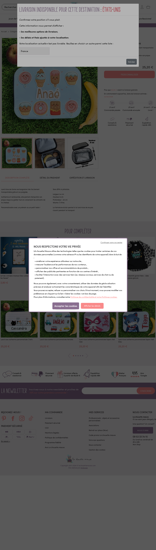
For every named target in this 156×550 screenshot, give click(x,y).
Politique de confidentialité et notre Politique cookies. (93, 296)
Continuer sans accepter (111, 242)
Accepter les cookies (65, 305)
